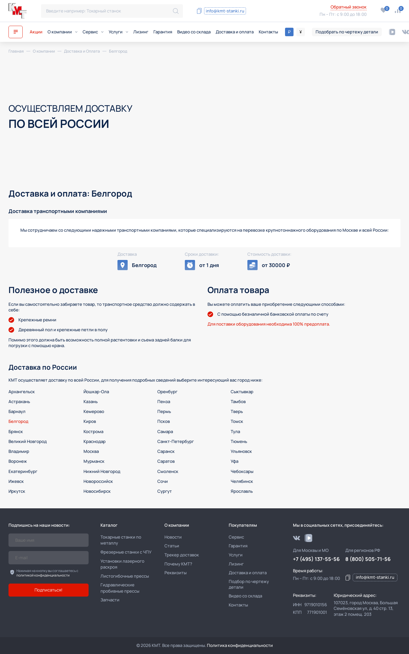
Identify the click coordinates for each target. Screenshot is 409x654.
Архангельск (21, 392)
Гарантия (162, 32)
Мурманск (93, 461)
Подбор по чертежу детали (249, 584)
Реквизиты (175, 573)
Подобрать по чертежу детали (347, 32)
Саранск (166, 451)
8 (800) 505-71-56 (283, 7)
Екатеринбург (22, 471)
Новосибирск (97, 491)
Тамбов (238, 402)
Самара (165, 431)
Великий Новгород (27, 441)
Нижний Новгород (101, 471)
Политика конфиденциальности (240, 645)
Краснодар (94, 441)
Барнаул (16, 411)
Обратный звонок (349, 7)
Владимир (18, 451)
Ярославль (242, 491)
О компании (63, 32)
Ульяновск (241, 451)
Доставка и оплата (235, 32)
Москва (91, 451)
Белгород (18, 421)
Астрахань (19, 402)
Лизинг (140, 32)
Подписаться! (49, 590)
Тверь (237, 411)
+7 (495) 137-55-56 (286, 15)
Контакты (268, 32)
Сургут (164, 491)
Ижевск (16, 481)
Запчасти (109, 600)
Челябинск (242, 481)
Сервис (93, 32)
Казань (90, 402)
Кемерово (93, 411)
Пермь (164, 411)
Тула (235, 431)
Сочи (162, 481)
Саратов (166, 461)
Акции (36, 32)
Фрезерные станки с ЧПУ (125, 552)
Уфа (234, 461)
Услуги (118, 32)
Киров (89, 421)
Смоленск (167, 471)
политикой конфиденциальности (43, 575)
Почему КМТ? (178, 564)
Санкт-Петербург (175, 441)
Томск (237, 421)
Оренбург (167, 392)
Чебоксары (242, 471)
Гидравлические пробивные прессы (119, 588)
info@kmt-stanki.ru (225, 11)
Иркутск (16, 491)
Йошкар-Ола (96, 392)
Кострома (93, 431)
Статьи (171, 546)
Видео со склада (194, 32)
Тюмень (239, 441)
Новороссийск (98, 481)
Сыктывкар (242, 392)
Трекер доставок (181, 555)
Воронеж (17, 461)
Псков (163, 421)
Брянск (15, 431)
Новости (173, 537)
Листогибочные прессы (124, 576)
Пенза (163, 402)
